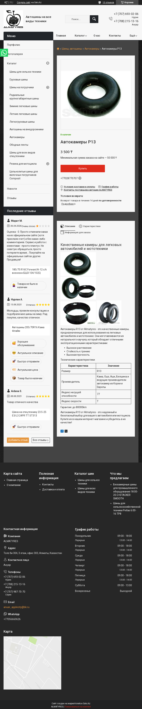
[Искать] (94, 19)
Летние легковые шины (23, 114)
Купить (83, 168)
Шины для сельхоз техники (25, 71)
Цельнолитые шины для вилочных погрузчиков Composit (24, 175)
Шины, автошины (72, 48)
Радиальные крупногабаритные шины (24, 97)
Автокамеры (91, 48)
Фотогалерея (15, 54)
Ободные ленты (19, 144)
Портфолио (13, 44)
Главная (61, 35)
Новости (12, 188)
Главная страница (17, 480)
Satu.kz (86, 703)
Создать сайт (23, 2)
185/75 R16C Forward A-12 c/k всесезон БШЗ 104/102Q (29, 271)
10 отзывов (108, 2)
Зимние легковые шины (23, 106)
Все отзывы (40, 440)
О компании (14, 485)
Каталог (80, 35)
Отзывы (11, 198)
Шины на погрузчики (22, 87)
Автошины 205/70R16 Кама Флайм (28, 329)
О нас (97, 35)
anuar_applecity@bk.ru (16, 607)
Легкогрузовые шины (22, 121)
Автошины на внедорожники (26, 129)
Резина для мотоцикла (23, 163)
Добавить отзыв (18, 440)
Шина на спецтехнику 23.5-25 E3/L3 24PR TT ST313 (29, 414)
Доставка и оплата (53, 489)
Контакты (115, 35)
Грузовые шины (19, 79)
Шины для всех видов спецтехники (22, 154)
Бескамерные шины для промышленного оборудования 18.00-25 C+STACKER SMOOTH (125, 491)
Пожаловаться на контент (78, 706)
